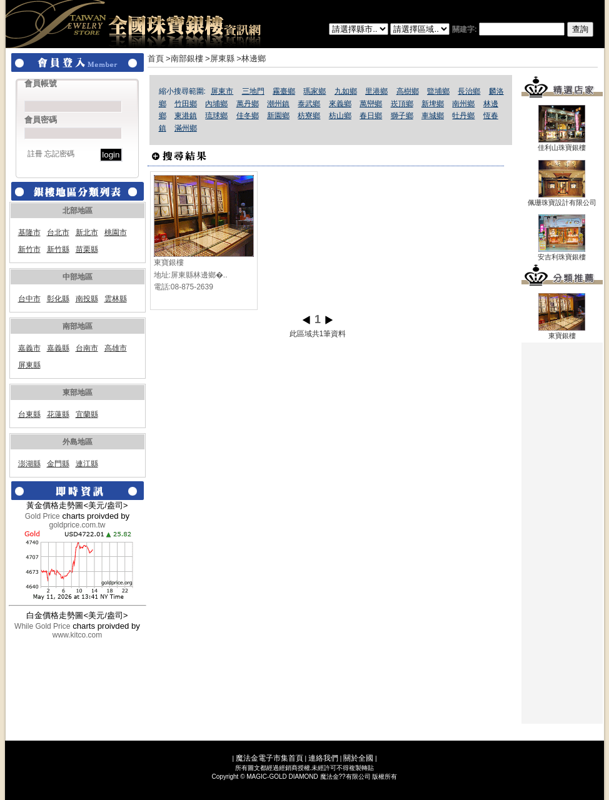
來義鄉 (340, 103)
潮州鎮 (278, 103)
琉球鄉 (216, 115)
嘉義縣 (58, 348)
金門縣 (58, 463)
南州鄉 (463, 103)
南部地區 (78, 326)
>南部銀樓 (184, 58)
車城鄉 (432, 115)
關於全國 (358, 758)
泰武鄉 (309, 103)
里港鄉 (376, 91)
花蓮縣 (58, 414)
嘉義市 (29, 348)
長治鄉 (469, 91)
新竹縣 (58, 249)
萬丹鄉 (247, 103)
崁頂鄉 (402, 103)
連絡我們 (323, 758)
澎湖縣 (29, 463)
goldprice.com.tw (77, 525)
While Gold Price (42, 626)
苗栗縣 (87, 249)
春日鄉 (371, 115)
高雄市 (115, 348)
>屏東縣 (219, 58)
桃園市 (115, 232)
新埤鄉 (432, 103)
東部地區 (78, 392)
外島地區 (78, 442)
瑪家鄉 (314, 91)
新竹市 (29, 249)
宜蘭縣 (87, 414)
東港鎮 (185, 115)
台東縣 (29, 414)
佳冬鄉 (247, 115)
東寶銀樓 (169, 262)
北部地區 (78, 210)
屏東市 (222, 91)
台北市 (58, 232)
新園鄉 (278, 115)
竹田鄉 (185, 103)
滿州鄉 (185, 128)
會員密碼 (40, 119)
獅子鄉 (402, 115)
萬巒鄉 (371, 103)
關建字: (522, 29)
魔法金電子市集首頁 (269, 758)
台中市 (29, 298)
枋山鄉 (340, 115)
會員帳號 (40, 83)
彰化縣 (58, 298)
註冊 (35, 153)
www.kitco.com (77, 635)
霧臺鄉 (284, 91)
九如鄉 (346, 91)
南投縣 (87, 298)
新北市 (87, 232)
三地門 (253, 91)
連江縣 (87, 463)
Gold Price (42, 516)
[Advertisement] (562, 533)
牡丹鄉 (463, 115)
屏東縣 (29, 365)
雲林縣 (115, 298)
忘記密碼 (59, 153)
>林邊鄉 (251, 58)
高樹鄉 (407, 91)
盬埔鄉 (438, 91)
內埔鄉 (216, 103)
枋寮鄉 (309, 115)
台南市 (87, 348)
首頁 (156, 58)
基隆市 (29, 232)
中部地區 (78, 276)
